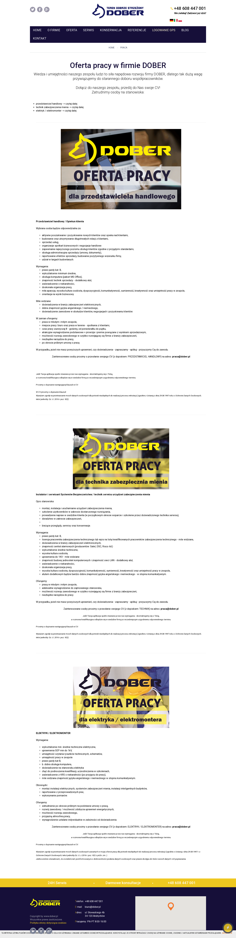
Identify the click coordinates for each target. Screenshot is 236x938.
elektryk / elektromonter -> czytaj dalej (56, 105)
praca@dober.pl (181, 351)
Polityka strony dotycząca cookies (48, 917)
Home (112, 42)
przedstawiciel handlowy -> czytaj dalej (56, 98)
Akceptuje (227, 933)
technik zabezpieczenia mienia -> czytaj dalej (60, 102)
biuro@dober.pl (93, 901)
